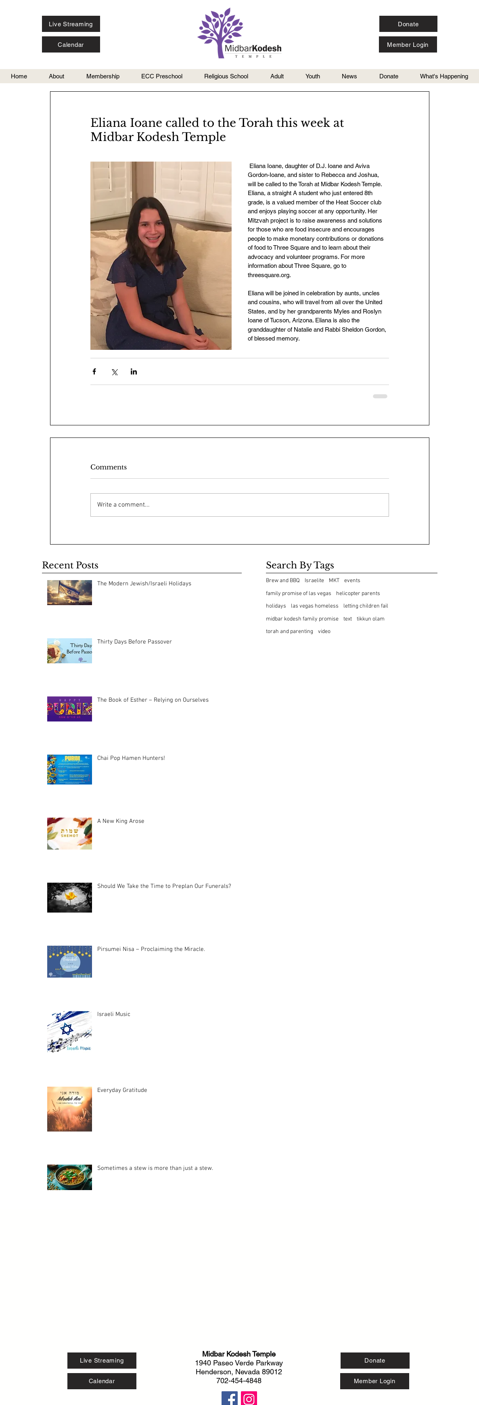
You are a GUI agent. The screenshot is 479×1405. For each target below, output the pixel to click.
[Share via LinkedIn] (134, 371)
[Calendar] (71, 44)
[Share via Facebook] (94, 371)
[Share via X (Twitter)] (114, 371)
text (347, 619)
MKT (334, 580)
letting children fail (365, 606)
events (352, 580)
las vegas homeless (315, 606)
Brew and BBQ (283, 580)
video (324, 631)
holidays (276, 606)
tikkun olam (371, 619)
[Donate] (408, 24)
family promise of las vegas (298, 593)
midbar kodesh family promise (302, 619)
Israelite (314, 580)
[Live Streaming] (71, 24)
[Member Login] (408, 44)
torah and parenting (289, 631)
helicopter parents (358, 593)
